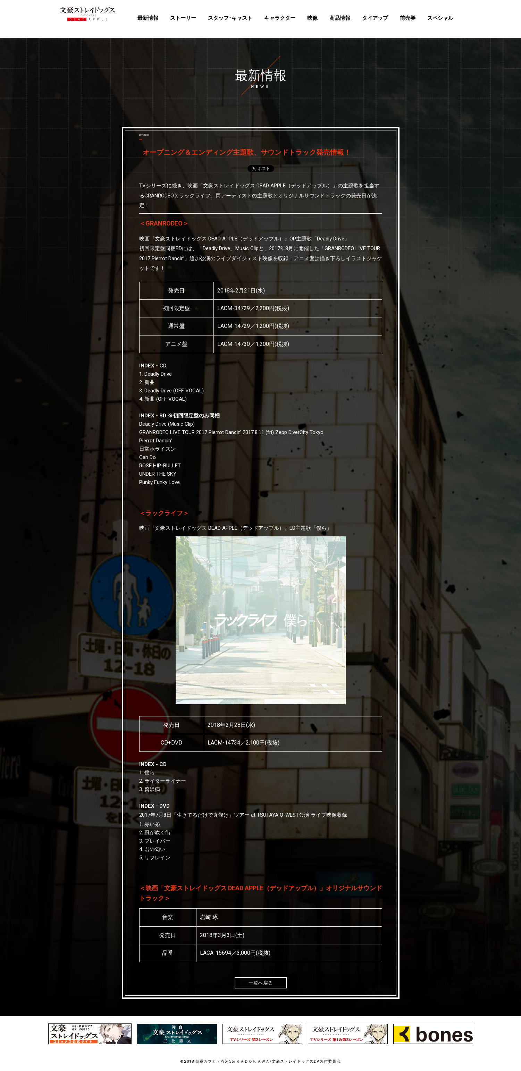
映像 (312, 18)
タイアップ (375, 18)
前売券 (407, 18)
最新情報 (147, 18)
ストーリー (183, 18)
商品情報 (339, 18)
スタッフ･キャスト (230, 18)
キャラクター (279, 18)
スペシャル (440, 18)
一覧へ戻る (261, 983)
